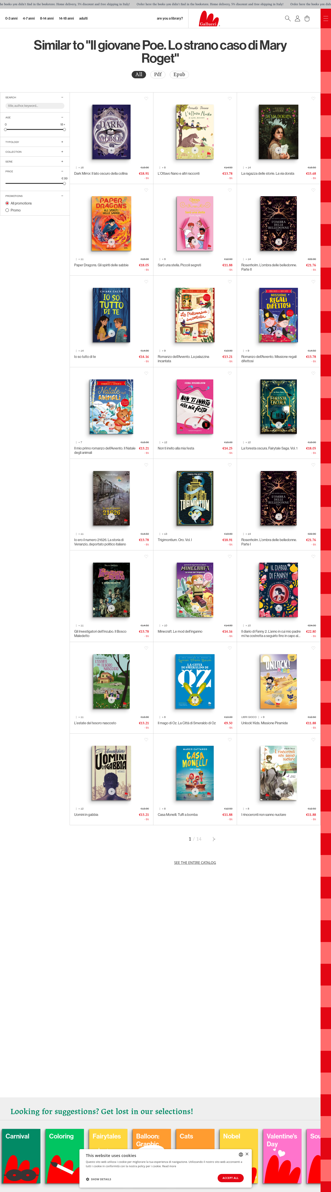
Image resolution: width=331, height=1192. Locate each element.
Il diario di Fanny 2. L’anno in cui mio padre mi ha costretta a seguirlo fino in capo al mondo (271, 633)
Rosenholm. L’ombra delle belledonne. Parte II (269, 267)
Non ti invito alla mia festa (176, 448)
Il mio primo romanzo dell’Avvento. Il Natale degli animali (105, 450)
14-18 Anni (66, 18)
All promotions (21, 203)
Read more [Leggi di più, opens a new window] (169, 1166)
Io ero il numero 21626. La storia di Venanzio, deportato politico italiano (100, 542)
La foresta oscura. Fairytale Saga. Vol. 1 (269, 448)
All (138, 74)
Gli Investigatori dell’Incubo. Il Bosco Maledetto (100, 633)
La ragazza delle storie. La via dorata (267, 173)
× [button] (247, 1154)
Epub (179, 74)
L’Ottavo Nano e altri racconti (179, 173)
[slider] (5, 129)
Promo (16, 210)
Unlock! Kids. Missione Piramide (264, 723)
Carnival (46, 1136)
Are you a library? (170, 18)
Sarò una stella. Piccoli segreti (179, 265)
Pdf (158, 74)
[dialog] (165, 1168)
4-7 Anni (29, 18)
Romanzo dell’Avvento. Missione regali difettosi (269, 358)
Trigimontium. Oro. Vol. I (175, 540)
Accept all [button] (231, 1178)
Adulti (83, 18)
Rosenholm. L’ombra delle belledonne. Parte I (269, 542)
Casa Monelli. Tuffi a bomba (178, 814)
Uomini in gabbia (86, 814)
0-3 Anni (11, 18)
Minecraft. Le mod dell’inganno (180, 631)
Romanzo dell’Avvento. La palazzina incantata (183, 358)
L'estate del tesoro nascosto (95, 723)
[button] (98, 1179)
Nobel (260, 1136)
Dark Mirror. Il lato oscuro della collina (101, 173)
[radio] (139, 74)
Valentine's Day (310, 1140)
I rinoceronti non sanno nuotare (263, 814)
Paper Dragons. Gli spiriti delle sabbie (101, 265)
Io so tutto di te (85, 356)
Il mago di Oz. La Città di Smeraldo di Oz (187, 723)
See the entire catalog (195, 862)
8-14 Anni (47, 18)
